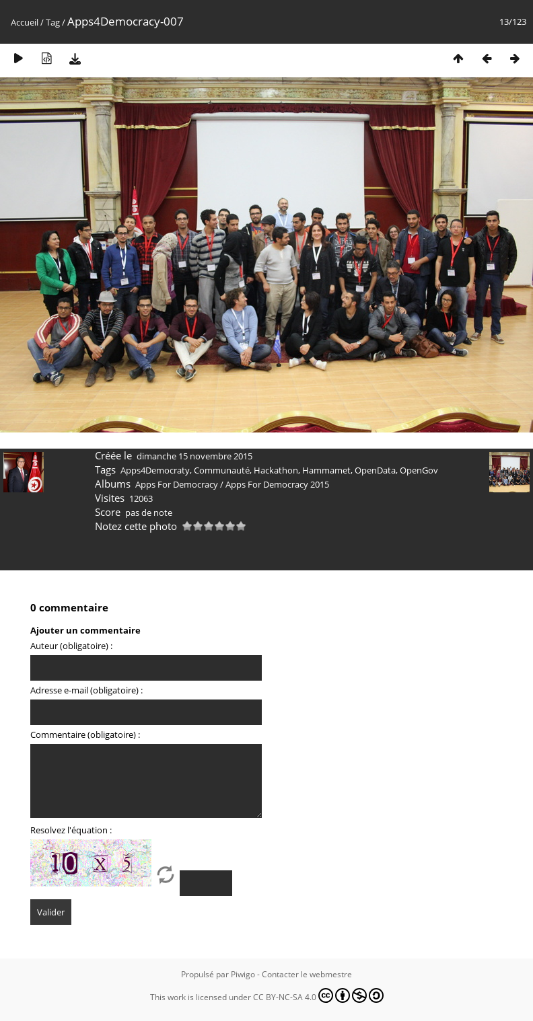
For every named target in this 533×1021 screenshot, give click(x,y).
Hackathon (276, 470)
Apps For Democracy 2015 (277, 484)
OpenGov (419, 470)
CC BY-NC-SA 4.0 (318, 995)
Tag (53, 22)
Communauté (222, 470)
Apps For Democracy (176, 484)
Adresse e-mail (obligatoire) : (86, 690)
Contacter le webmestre (307, 974)
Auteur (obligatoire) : (71, 646)
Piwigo (243, 974)
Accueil (24, 22)
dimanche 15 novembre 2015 (194, 456)
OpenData (375, 470)
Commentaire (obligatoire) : (85, 734)
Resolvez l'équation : (71, 830)
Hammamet (326, 470)
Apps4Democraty (155, 470)
